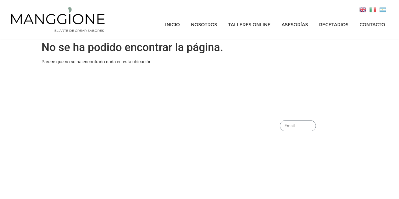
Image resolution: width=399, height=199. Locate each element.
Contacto (372, 24)
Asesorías (295, 24)
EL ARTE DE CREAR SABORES (79, 30)
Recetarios (334, 24)
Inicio (172, 24)
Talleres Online (249, 24)
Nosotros (204, 24)
